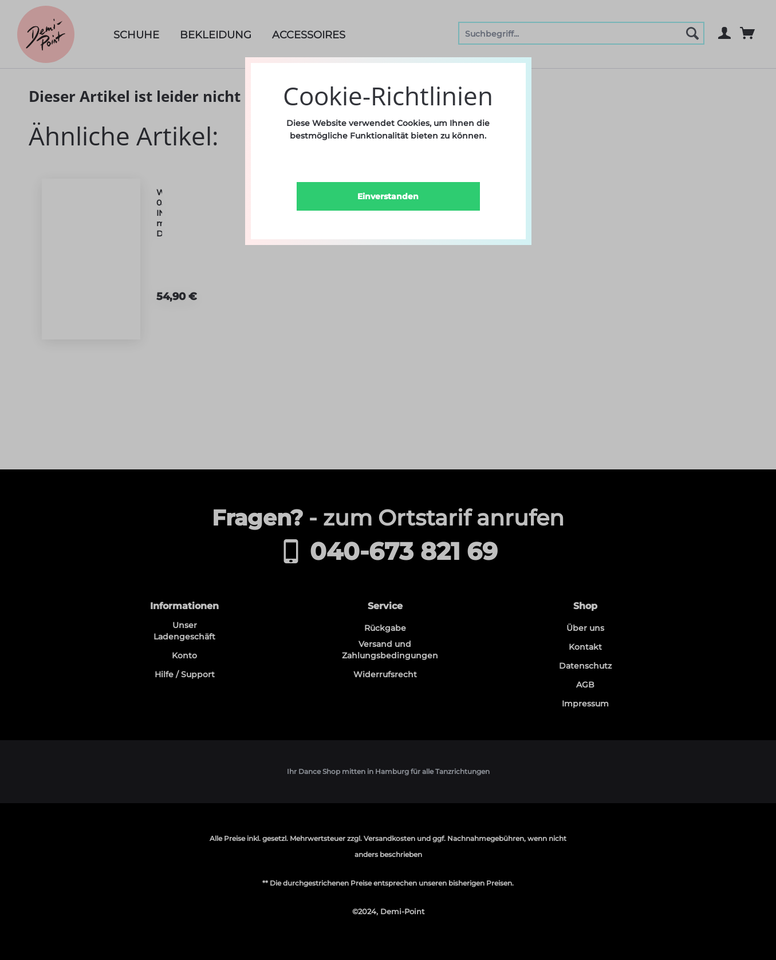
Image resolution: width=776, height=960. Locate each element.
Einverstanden (388, 196)
